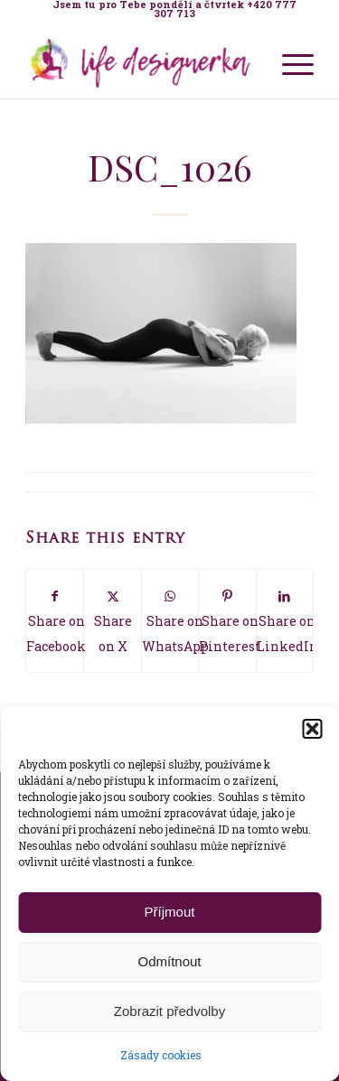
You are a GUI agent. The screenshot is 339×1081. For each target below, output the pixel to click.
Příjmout (170, 911)
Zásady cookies (161, 1055)
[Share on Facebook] (54, 621)
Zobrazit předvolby (169, 1011)
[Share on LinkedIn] (285, 621)
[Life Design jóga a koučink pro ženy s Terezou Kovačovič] (140, 62)
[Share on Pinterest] (227, 621)
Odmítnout (169, 961)
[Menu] (289, 62)
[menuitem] (174, 9)
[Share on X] (112, 621)
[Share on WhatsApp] (170, 621)
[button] (312, 729)
